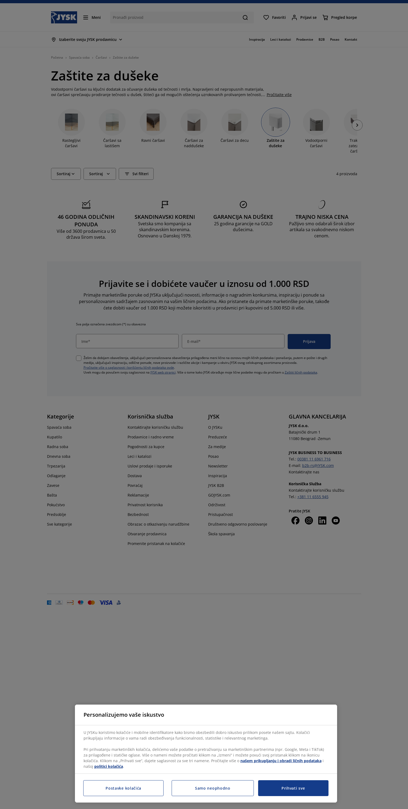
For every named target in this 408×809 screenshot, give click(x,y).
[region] (206, 754)
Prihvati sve (293, 788)
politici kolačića (108, 766)
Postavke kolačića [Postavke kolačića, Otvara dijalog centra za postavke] (123, 788)
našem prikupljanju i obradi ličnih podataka (281, 760)
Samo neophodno (212, 788)
